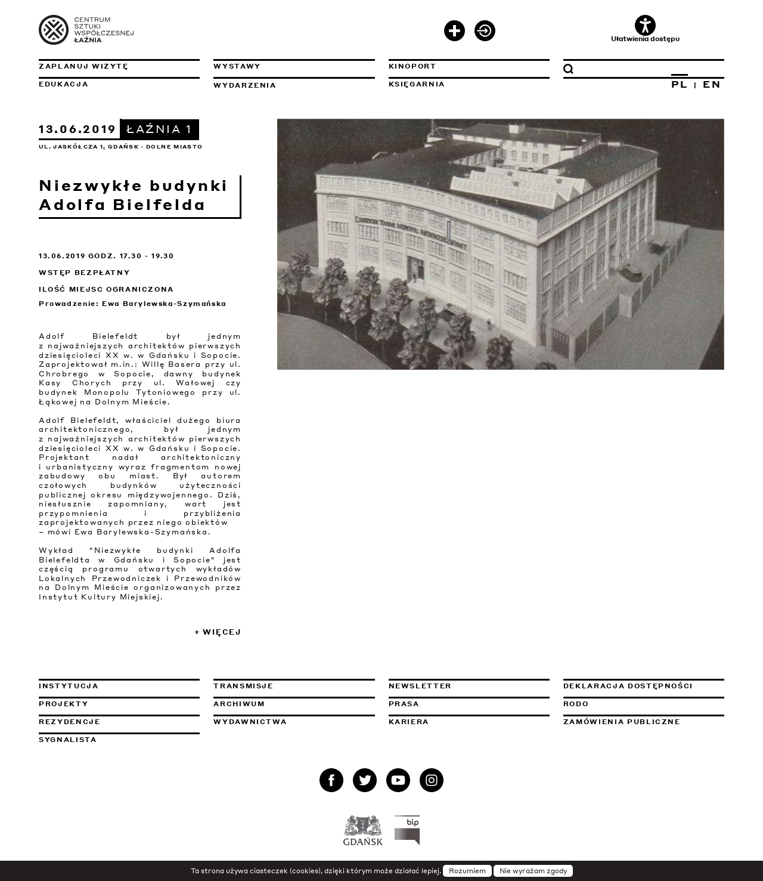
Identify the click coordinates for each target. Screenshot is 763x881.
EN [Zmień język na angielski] (712, 84)
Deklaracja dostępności (628, 686)
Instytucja (69, 686)
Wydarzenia (245, 85)
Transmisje (293, 686)
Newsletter (420, 686)
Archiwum (239, 704)
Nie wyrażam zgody (533, 871)
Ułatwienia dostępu (645, 29)
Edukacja (63, 84)
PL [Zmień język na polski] (679, 84)
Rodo (576, 704)
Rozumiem (467, 871)
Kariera (409, 722)
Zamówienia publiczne (643, 722)
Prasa (404, 704)
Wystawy (237, 66)
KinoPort (413, 66)
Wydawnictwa (250, 722)
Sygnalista (68, 739)
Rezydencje (70, 722)
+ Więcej (217, 631)
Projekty (63, 704)
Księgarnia (417, 84)
